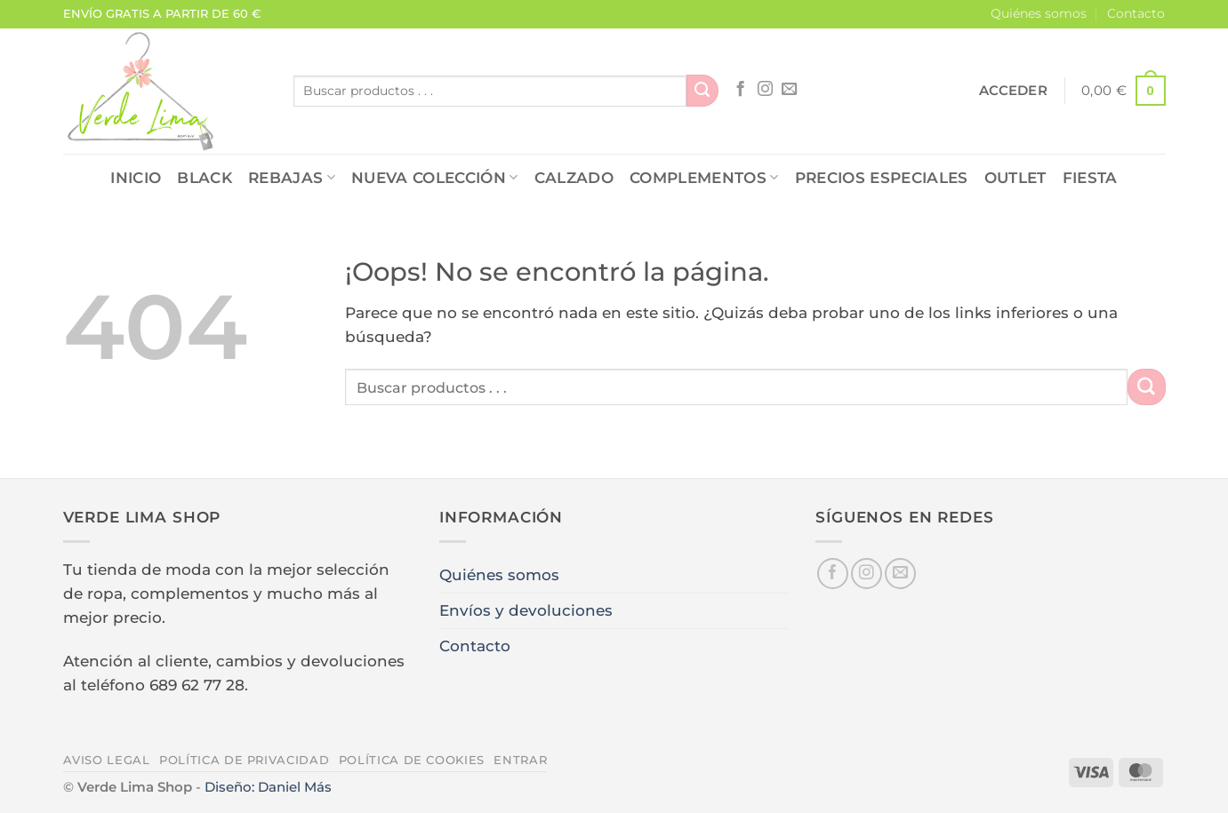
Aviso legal (106, 760)
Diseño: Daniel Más (268, 786)
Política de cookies (412, 760)
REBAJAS (291, 178)
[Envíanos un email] (789, 90)
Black (204, 178)
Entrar (520, 760)
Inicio (135, 178)
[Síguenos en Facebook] (740, 90)
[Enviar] (702, 91)
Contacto (1136, 13)
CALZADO (574, 178)
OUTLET (1015, 178)
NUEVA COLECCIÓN (434, 178)
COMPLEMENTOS (704, 178)
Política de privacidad (244, 760)
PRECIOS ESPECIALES (881, 178)
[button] (1013, 90)
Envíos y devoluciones (526, 610)
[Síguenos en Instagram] (765, 90)
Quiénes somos (1039, 13)
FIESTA (1090, 178)
